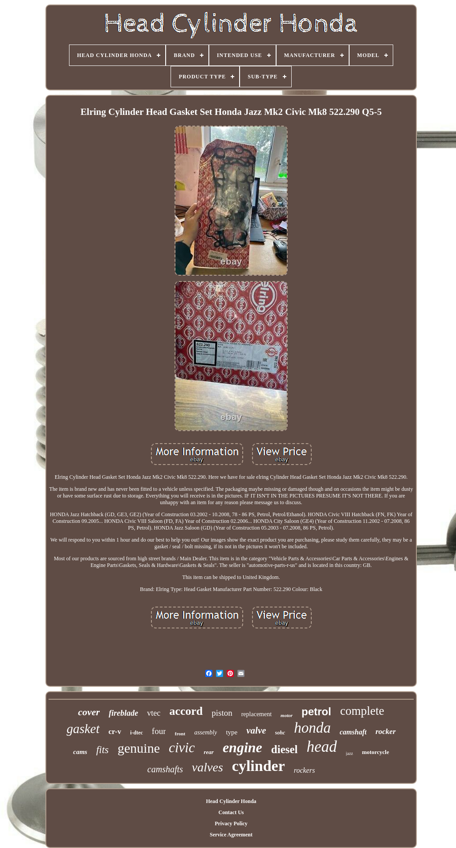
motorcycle (375, 752)
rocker (385, 731)
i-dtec (136, 733)
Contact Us (231, 812)
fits (102, 749)
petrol (316, 711)
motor (287, 715)
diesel (284, 749)
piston (222, 713)
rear (209, 752)
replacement (256, 714)
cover (89, 712)
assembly (205, 732)
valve (256, 730)
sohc (280, 733)
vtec (153, 713)
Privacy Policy (231, 823)
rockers (304, 770)
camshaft (353, 732)
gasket (82, 729)
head (322, 746)
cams (80, 751)
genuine (139, 748)
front (180, 733)
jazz (349, 753)
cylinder (258, 766)
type (231, 732)
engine (242, 747)
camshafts (165, 769)
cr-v (115, 731)
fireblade (123, 713)
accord (186, 711)
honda (312, 728)
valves (207, 767)
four (159, 731)
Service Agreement (231, 835)
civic (182, 747)
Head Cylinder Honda (231, 801)
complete (362, 711)
